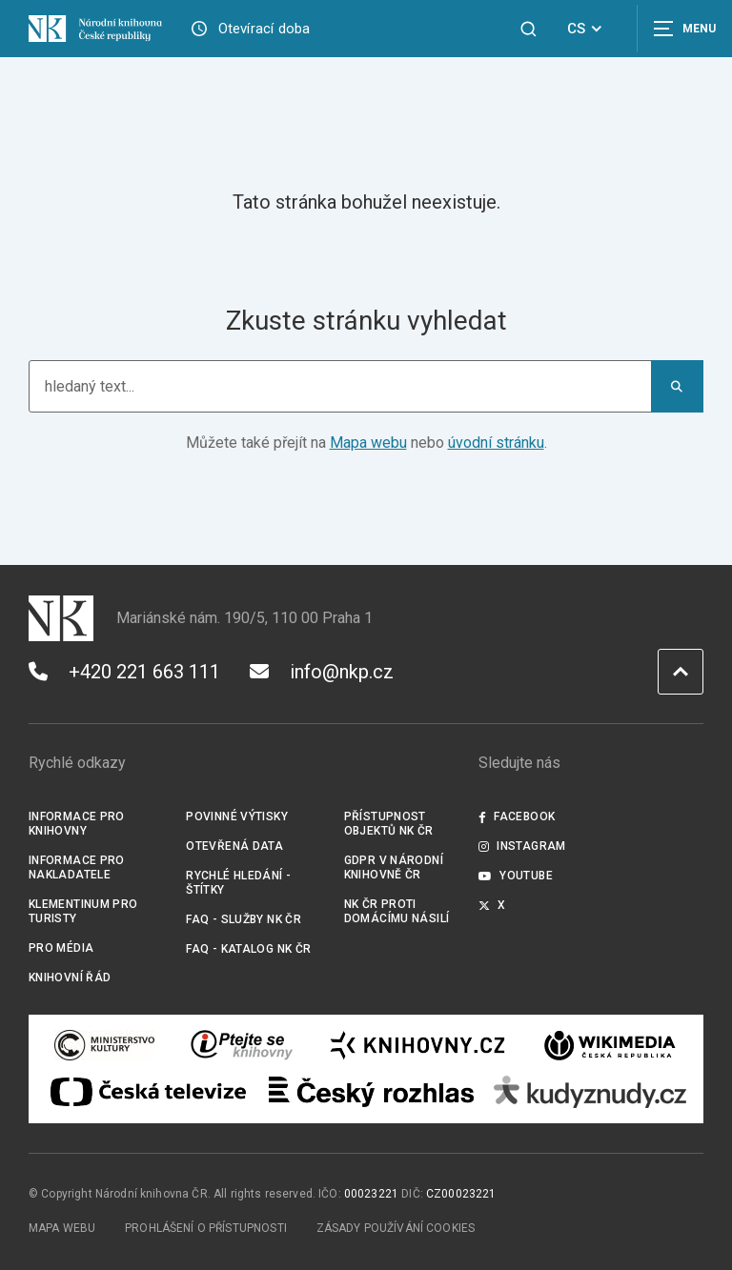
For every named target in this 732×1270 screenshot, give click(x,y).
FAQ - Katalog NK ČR (248, 949)
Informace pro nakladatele (77, 867)
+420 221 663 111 (124, 671)
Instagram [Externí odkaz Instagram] (522, 846)
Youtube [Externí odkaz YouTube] (515, 875)
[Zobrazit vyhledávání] (528, 29)
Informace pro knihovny (77, 823)
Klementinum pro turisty (83, 911)
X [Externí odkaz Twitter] (492, 905)
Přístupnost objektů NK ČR (389, 823)
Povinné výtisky (237, 816)
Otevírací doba (264, 28)
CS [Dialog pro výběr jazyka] (587, 28)
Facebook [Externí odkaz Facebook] (516, 816)
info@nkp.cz (322, 671)
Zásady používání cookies (396, 1228)
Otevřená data (234, 846)
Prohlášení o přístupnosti (206, 1228)
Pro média (61, 948)
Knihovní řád (70, 977)
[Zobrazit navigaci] (684, 28)
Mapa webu (368, 442)
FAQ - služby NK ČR (243, 919)
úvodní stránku (496, 442)
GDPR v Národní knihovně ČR (393, 867)
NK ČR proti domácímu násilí (397, 911)
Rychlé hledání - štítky (238, 883)
